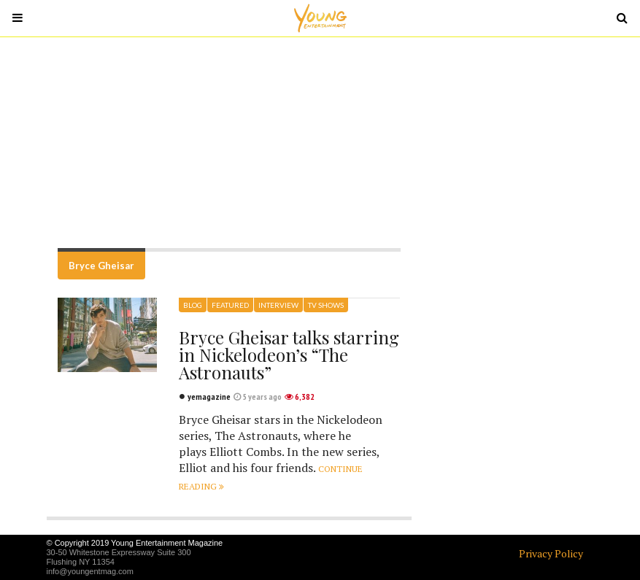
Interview (278, 305)
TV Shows (326, 305)
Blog (192, 305)
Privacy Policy (551, 553)
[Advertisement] (320, 142)
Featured (230, 305)
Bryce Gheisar (101, 265)
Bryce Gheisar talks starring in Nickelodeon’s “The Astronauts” (289, 354)
